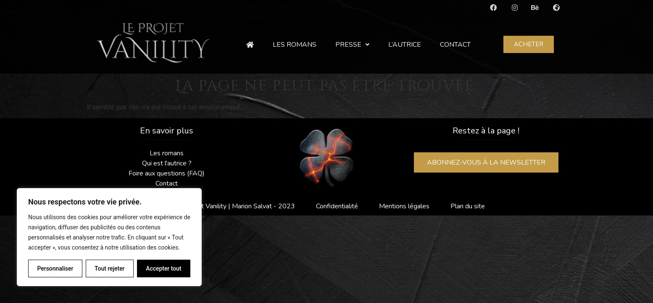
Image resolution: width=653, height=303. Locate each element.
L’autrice (404, 44)
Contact (455, 44)
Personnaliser (55, 268)
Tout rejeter (110, 268)
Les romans (294, 44)
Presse (352, 44)
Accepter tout (164, 268)
